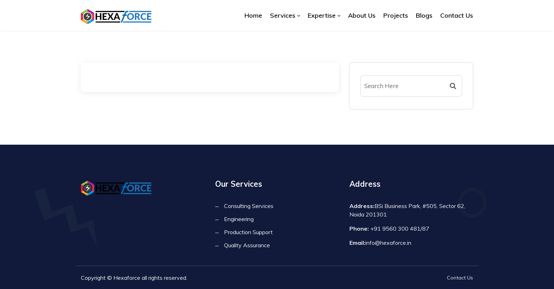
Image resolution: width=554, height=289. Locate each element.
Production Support (248, 232)
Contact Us (456, 15)
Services (282, 15)
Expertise (322, 15)
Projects (395, 15)
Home (253, 15)
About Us (362, 15)
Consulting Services (248, 205)
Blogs (424, 15)
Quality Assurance (247, 245)
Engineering (239, 218)
